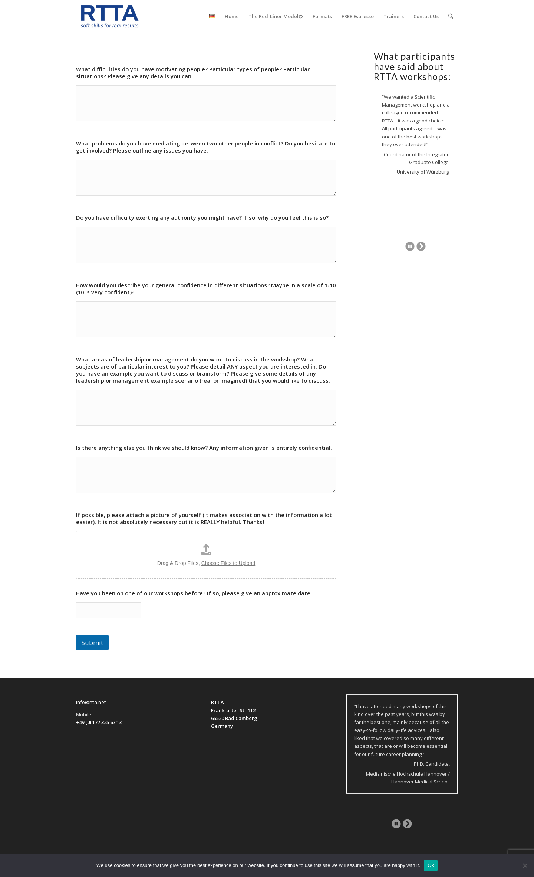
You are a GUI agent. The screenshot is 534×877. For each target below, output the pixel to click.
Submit (92, 642)
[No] (524, 865)
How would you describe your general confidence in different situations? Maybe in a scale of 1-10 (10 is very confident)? (206, 289)
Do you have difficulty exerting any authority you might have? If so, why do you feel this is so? (202, 217)
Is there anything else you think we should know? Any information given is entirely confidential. (204, 447)
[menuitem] (212, 16)
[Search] (451, 16)
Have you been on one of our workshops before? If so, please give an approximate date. (194, 593)
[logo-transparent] (110, 16)
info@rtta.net (91, 702)
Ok (431, 865)
